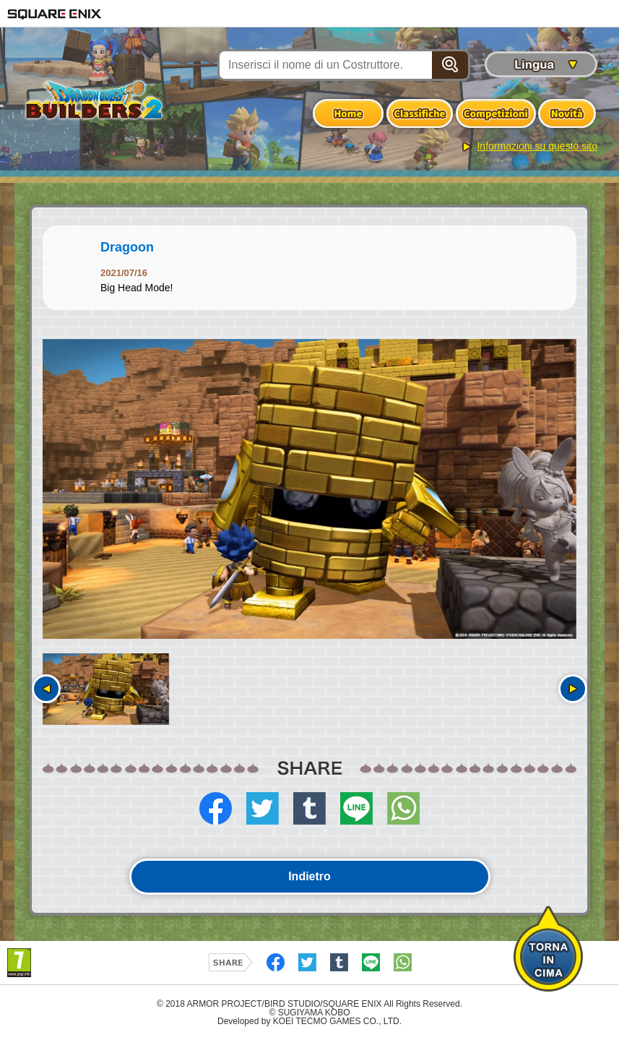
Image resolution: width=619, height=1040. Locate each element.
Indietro (309, 876)
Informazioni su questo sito (537, 146)
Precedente (46, 688)
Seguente (572, 688)
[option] (309, 489)
